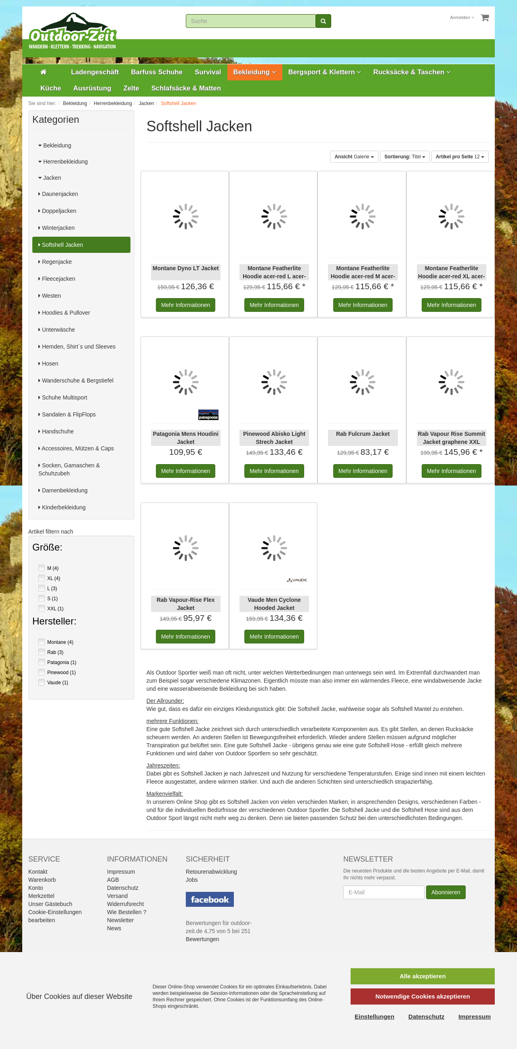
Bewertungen (202, 939)
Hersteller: (54, 622)
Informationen (185, 305)
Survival (208, 72)
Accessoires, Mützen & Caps (76, 448)
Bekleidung (254, 72)
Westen (49, 295)
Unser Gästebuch (50, 904)
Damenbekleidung (63, 490)
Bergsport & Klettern (324, 72)
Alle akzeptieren (422, 976)
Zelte (131, 88)
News (114, 928)
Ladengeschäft (95, 72)
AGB (113, 880)
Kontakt (37, 871)
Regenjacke (55, 262)
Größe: (47, 548)
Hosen (48, 363)
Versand (117, 896)
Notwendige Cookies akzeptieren (422, 996)
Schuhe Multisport (62, 397)
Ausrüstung (92, 88)
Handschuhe (56, 431)
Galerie (354, 157)
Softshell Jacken (60, 245)
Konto (35, 888)
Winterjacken (56, 228)
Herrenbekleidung (63, 161)
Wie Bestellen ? (126, 912)
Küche (50, 88)
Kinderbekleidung (62, 507)
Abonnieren (445, 892)
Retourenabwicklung (211, 871)
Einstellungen (374, 1016)
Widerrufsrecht (125, 904)
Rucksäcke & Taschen (412, 72)
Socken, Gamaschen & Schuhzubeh (69, 469)
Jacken (49, 177)
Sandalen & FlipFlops (67, 414)
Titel (405, 157)
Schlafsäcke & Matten (186, 88)
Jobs (192, 880)
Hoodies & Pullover (64, 312)
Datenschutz (123, 888)
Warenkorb (42, 880)
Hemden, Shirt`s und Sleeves (77, 346)
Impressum (121, 871)
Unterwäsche (56, 329)
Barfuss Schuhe (157, 72)
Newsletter (120, 920)
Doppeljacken (57, 211)
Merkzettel (41, 896)
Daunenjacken (58, 194)
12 (460, 157)
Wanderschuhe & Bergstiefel (75, 380)
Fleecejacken (56, 278)
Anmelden (462, 17)
